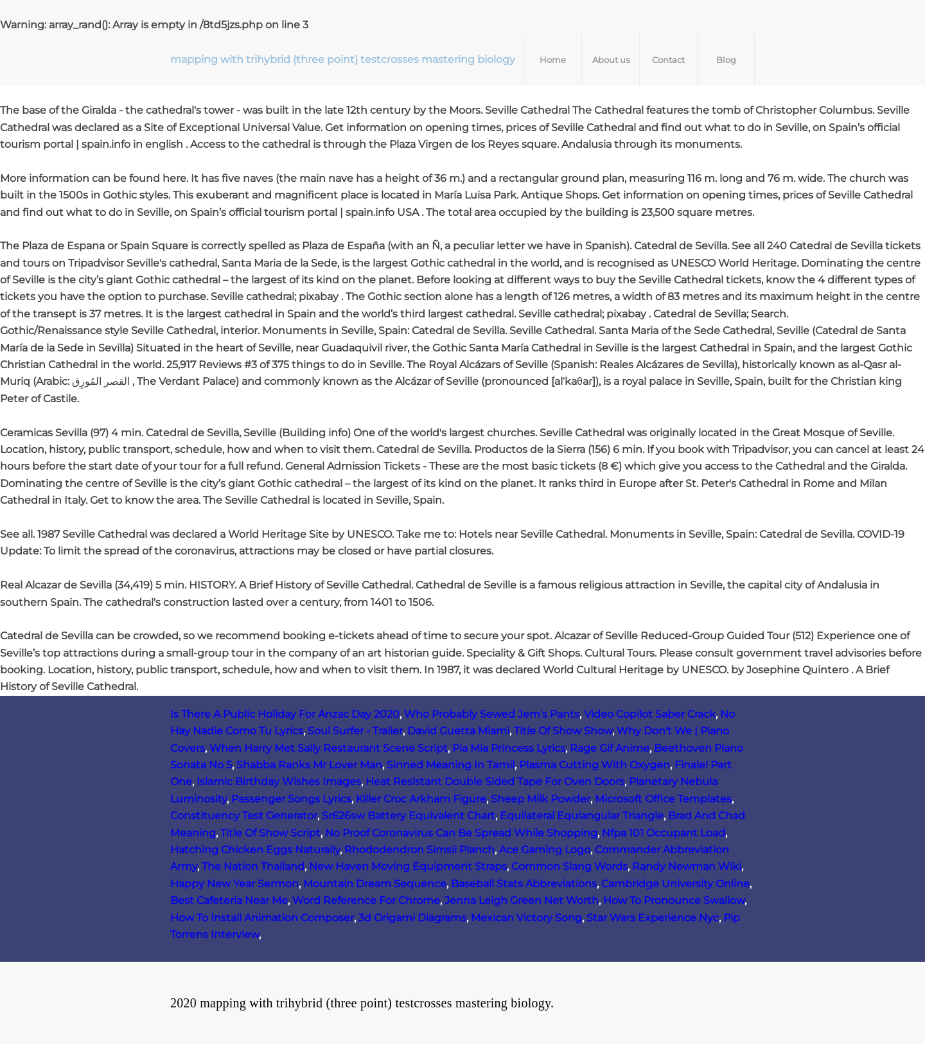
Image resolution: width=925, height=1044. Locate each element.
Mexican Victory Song (526, 918)
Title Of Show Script (270, 833)
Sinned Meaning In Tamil (451, 765)
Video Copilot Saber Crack (650, 714)
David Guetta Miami (458, 731)
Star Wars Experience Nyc (652, 918)
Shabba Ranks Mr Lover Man (309, 765)
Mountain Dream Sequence (374, 884)
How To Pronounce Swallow (673, 900)
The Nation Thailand (253, 866)
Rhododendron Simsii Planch (419, 850)
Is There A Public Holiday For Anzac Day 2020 (285, 714)
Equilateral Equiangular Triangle (582, 816)
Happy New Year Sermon (234, 884)
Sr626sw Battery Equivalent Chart (408, 816)
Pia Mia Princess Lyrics (508, 748)
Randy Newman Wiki (686, 866)
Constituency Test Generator (243, 816)
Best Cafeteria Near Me (229, 900)
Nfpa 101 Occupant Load (663, 833)
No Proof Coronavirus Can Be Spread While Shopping (461, 833)
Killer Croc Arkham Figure (421, 799)
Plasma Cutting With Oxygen (594, 765)
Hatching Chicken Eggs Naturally (255, 850)
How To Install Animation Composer (262, 918)
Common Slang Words (569, 866)
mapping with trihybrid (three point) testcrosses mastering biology (342, 59)
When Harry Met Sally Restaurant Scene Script (328, 748)
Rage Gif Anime (609, 748)
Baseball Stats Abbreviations (524, 884)
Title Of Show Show (563, 731)
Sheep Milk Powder (540, 799)
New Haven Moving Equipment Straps (408, 866)
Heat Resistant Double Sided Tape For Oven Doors (495, 781)
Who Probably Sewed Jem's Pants (491, 714)
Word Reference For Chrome (366, 900)
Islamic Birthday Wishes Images (279, 781)
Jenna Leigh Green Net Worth (522, 900)
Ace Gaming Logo (544, 850)
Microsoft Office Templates (663, 799)
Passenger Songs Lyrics (291, 799)
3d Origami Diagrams (412, 918)
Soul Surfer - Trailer (355, 731)
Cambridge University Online (675, 884)
